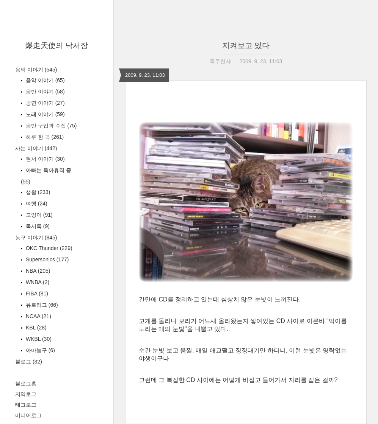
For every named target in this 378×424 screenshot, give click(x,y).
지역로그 (25, 394)
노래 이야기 (44, 114)
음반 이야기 (44, 92)
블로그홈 (25, 384)
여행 (35, 203)
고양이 (38, 215)
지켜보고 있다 (246, 45)
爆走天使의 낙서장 (56, 45)
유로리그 (41, 305)
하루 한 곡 (44, 137)
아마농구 (39, 350)
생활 (37, 192)
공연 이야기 (44, 103)
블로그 (28, 362)
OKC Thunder (48, 248)
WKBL (38, 339)
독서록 (37, 226)
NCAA (37, 316)
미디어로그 (28, 415)
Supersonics (46, 259)
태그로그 (25, 405)
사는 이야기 (36, 148)
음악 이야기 (36, 70)
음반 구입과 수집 (50, 126)
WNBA (36, 282)
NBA (37, 271)
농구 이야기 (36, 238)
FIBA (36, 293)
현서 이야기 (44, 159)
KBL (35, 328)
